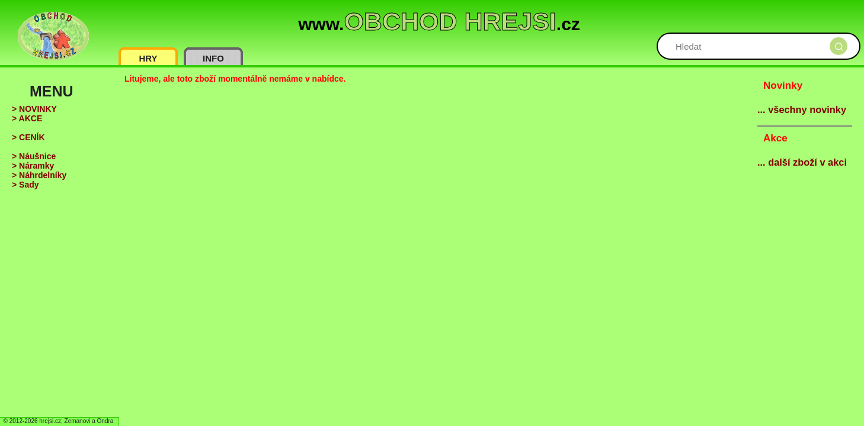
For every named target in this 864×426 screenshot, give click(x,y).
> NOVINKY (34, 109)
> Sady (25, 184)
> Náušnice (34, 156)
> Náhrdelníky (39, 175)
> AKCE (27, 118)
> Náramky (33, 165)
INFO (213, 58)
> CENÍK (28, 137)
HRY (148, 58)
